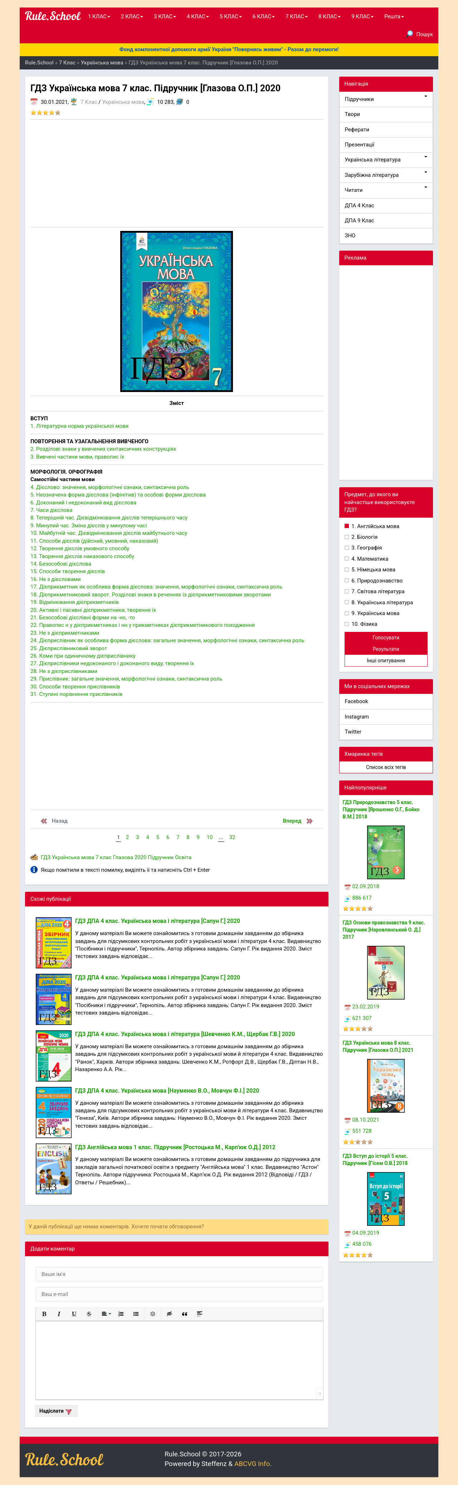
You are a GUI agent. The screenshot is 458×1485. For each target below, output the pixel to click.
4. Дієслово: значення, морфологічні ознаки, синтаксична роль (109, 487)
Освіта (183, 857)
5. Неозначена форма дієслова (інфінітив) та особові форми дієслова (118, 495)
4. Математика (369, 559)
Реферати (357, 129)
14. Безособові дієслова (60, 564)
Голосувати (385, 637)
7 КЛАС (297, 16)
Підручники (386, 99)
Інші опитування (386, 660)
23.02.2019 (362, 1006)
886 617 (358, 898)
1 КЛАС (99, 16)
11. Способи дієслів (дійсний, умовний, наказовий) (94, 541)
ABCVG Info (252, 1464)
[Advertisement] (176, 173)
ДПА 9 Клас (359, 220)
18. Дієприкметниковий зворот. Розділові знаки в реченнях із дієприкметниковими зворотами (150, 594)
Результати (386, 649)
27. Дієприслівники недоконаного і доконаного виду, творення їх (112, 663)
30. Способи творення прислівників (75, 686)
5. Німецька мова (373, 569)
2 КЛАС (132, 16)
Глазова (123, 857)
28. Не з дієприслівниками (63, 671)
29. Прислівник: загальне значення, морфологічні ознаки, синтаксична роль (126, 679)
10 (209, 837)
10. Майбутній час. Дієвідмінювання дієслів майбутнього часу (108, 533)
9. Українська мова (375, 613)
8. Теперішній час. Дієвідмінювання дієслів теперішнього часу (108, 517)
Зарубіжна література (386, 174)
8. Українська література (381, 602)
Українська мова (123, 102)
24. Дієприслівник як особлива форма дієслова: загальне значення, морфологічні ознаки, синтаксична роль (167, 640)
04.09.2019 (362, 1233)
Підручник (161, 857)
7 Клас (89, 102)
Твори (352, 114)
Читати (386, 190)
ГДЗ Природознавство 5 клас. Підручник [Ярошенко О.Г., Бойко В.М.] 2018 (381, 809)
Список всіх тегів (386, 767)
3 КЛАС (165, 16)
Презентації (360, 144)
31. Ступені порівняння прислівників (76, 694)
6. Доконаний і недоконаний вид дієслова (83, 502)
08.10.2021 (362, 1120)
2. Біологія (364, 537)
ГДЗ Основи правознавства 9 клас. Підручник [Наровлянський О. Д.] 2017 (384, 930)
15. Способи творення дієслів (67, 571)
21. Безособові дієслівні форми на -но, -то (82, 617)
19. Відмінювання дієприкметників (74, 602)
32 (232, 837)
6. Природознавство (376, 580)
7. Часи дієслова (51, 510)
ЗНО (350, 235)
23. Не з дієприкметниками (64, 633)
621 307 (358, 1018)
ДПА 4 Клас (359, 205)
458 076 (358, 1244)
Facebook (356, 701)
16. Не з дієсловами (55, 579)
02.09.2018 (362, 886)
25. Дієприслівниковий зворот (68, 648)
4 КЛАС (198, 16)
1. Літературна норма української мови (79, 426)
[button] (44, 1314)
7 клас (104, 857)
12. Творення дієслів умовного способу (79, 548)
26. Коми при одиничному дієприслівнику (83, 656)
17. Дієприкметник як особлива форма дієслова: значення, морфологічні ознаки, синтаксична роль (156, 587)
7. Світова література (377, 591)
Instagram (357, 717)
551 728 (358, 1131)
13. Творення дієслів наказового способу (82, 556)
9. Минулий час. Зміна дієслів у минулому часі (88, 525)
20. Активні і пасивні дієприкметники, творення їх (93, 610)
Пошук (419, 34)
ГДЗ (45, 857)
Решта (394, 16)
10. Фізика (363, 624)
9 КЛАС (362, 16)
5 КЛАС (231, 16)
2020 (141, 857)
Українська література (386, 159)
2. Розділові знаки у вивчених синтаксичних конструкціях (103, 449)
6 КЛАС (264, 16)
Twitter (353, 732)
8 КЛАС (329, 16)
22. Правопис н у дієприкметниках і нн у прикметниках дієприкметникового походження (142, 625)
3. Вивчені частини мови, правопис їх (77, 457)
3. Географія (366, 548)
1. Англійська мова (375, 526)
